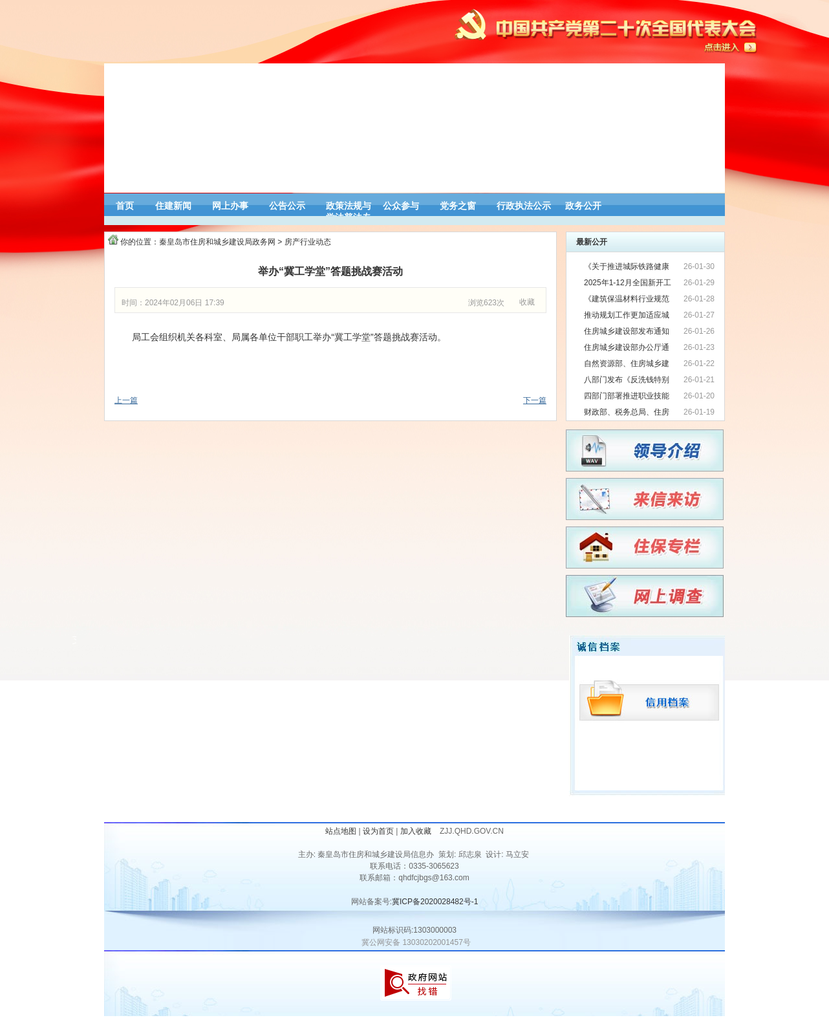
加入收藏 (416, 831)
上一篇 (126, 400)
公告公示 (287, 206)
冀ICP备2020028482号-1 (435, 901)
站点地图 (340, 831)
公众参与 (401, 206)
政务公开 (583, 206)
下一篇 (534, 400)
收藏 (527, 302)
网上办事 (230, 206)
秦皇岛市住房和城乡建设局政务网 (217, 241)
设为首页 (378, 831)
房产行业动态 (308, 241)
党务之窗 (458, 206)
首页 (125, 206)
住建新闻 (173, 206)
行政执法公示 (524, 206)
